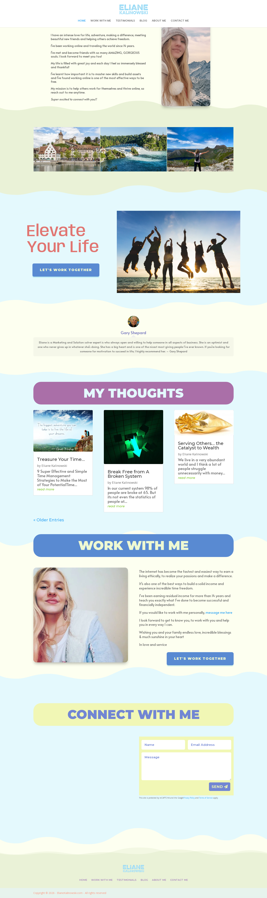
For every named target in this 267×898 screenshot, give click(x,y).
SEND (217, 786)
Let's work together (66, 270)
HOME (82, 20)
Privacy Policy (189, 798)
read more (45, 489)
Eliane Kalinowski (54, 465)
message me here (219, 612)
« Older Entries (48, 519)
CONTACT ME (180, 20)
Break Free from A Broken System (128, 474)
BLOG (143, 20)
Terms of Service (206, 798)
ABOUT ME (159, 20)
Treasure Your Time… (61, 459)
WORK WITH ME (100, 20)
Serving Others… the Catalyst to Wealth (200, 445)
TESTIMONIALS (125, 20)
